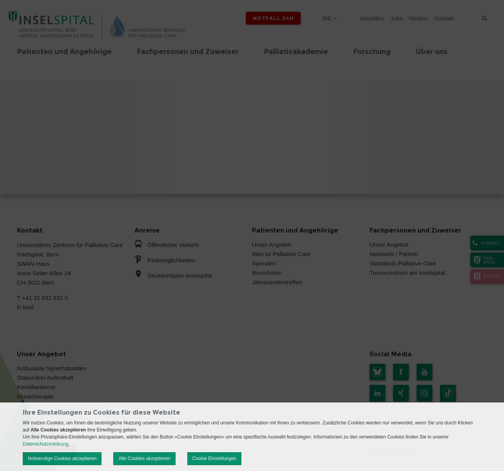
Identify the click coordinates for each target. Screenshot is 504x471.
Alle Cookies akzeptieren (144, 458)
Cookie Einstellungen (214, 458)
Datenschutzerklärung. (46, 444)
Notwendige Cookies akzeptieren (62, 458)
